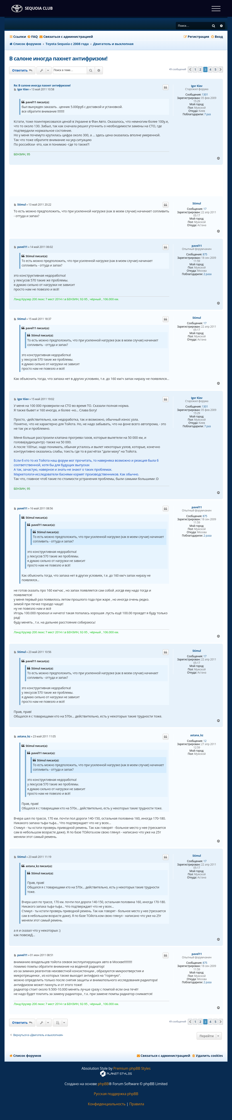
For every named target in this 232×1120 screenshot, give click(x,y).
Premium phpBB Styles (131, 1068)
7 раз (207, 114)
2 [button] (200, 69)
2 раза (207, 274)
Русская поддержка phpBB (116, 1093)
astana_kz (196, 735)
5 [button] (215, 69)
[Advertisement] (116, 180)
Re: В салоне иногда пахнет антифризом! (42, 85)
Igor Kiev (197, 86)
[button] (190, 69)
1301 (205, 94)
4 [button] (210, 69)
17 (204, 209)
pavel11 (197, 245)
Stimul (196, 203)
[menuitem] (32, 36)
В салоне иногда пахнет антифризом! (58, 58)
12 (204, 741)
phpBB (103, 1084)
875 (205, 254)
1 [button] (195, 69)
